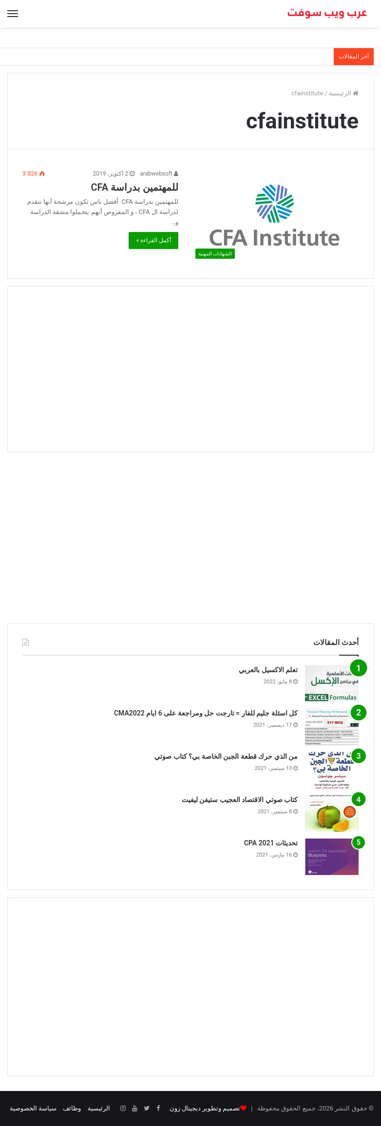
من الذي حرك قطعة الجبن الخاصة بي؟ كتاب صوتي (226, 756)
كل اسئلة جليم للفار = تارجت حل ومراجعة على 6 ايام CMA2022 (206, 713)
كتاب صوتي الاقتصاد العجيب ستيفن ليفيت (240, 800)
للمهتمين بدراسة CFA (134, 187)
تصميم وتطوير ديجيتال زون (205, 1108)
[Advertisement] (190, 369)
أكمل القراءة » (153, 240)
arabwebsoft (159, 173)
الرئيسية (344, 93)
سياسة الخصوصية (33, 1108)
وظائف (72, 1108)
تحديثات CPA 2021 (271, 843)
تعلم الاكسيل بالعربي (268, 670)
